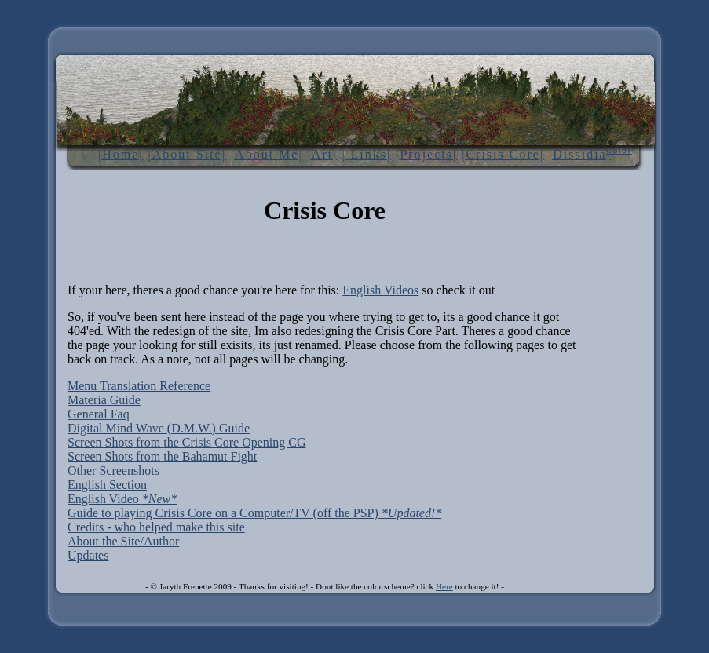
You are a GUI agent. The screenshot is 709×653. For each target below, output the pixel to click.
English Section (107, 484)
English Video (122, 498)
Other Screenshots (113, 470)
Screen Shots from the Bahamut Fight (162, 456)
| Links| (366, 154)
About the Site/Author (123, 541)
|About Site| (187, 154)
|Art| (323, 154)
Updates (88, 555)
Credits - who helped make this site (156, 527)
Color (619, 150)
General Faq (99, 414)
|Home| (121, 154)
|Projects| (426, 154)
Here (444, 586)
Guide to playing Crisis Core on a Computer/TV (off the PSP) (254, 513)
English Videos (380, 290)
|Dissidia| (580, 154)
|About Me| (267, 154)
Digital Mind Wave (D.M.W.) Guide (159, 428)
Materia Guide (104, 400)
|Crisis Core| (503, 154)
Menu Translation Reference (139, 385)
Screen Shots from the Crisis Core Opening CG (187, 442)
